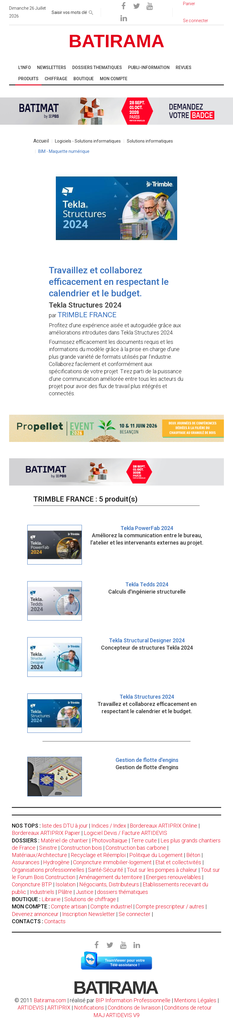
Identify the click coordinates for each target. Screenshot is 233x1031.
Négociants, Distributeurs (109, 884)
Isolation (66, 884)
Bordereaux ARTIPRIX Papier (46, 833)
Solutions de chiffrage (90, 899)
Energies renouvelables (173, 877)
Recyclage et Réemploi (98, 855)
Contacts (55, 921)
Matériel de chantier (64, 840)
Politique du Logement (156, 855)
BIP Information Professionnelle (133, 1000)
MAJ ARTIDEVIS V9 (116, 1015)
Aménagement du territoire (110, 877)
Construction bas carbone (136, 848)
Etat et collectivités (178, 862)
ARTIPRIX (58, 1007)
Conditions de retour (188, 1007)
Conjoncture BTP (32, 884)
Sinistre (48, 848)
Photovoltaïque (109, 840)
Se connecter (134, 914)
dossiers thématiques (122, 892)
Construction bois (81, 848)
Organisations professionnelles (48, 870)
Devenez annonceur (35, 914)
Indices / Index (108, 825)
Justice (84, 892)
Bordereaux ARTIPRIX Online (163, 825)
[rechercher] (91, 11)
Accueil (41, 141)
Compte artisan (69, 906)
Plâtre (65, 892)
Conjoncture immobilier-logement (112, 862)
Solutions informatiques (150, 141)
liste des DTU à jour (65, 825)
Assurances (25, 862)
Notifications (89, 1007)
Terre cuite (144, 840)
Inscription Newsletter (88, 914)
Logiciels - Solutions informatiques (88, 141)
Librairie (51, 899)
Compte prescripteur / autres (170, 906)
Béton (193, 855)
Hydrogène (56, 862)
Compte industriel (111, 906)
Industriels (42, 892)
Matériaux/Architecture (39, 855)
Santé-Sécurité (105, 870)
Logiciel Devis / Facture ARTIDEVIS (125, 833)
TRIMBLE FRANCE (87, 315)
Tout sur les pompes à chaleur (162, 870)
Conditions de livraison (134, 1007)
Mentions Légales (195, 1000)
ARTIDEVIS (31, 1007)
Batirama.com (50, 1000)
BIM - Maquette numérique (63, 151)
